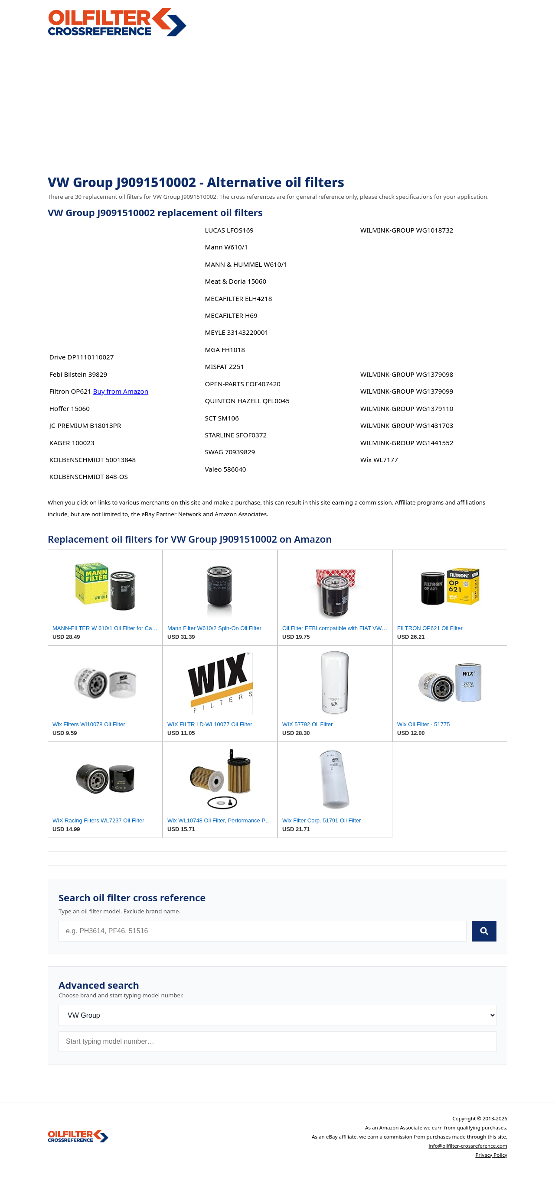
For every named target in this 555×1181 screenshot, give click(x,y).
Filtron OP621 (70, 391)
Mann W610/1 (226, 247)
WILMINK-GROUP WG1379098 (406, 374)
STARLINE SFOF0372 (236, 434)
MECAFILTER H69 (231, 315)
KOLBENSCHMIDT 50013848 (92, 459)
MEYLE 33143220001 (236, 332)
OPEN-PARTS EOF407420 (243, 383)
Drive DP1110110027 (81, 357)
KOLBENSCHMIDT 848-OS (88, 476)
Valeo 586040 (225, 469)
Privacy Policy (491, 1155)
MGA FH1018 (225, 349)
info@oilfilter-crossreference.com (467, 1145)
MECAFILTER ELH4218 (238, 298)
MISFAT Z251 (224, 366)
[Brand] (277, 1015)
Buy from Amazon (121, 391)
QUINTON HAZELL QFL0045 (247, 400)
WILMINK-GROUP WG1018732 (406, 230)
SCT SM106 (222, 418)
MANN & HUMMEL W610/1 (246, 264)
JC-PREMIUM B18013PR (85, 425)
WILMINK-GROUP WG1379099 (406, 391)
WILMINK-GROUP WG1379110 (406, 408)
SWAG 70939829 (230, 451)
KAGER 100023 (72, 442)
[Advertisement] (277, 106)
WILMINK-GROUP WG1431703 (406, 425)
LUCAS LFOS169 (229, 230)
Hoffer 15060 (69, 408)
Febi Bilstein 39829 (78, 374)
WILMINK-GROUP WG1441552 (406, 442)
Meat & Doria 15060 (235, 281)
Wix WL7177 (379, 459)
